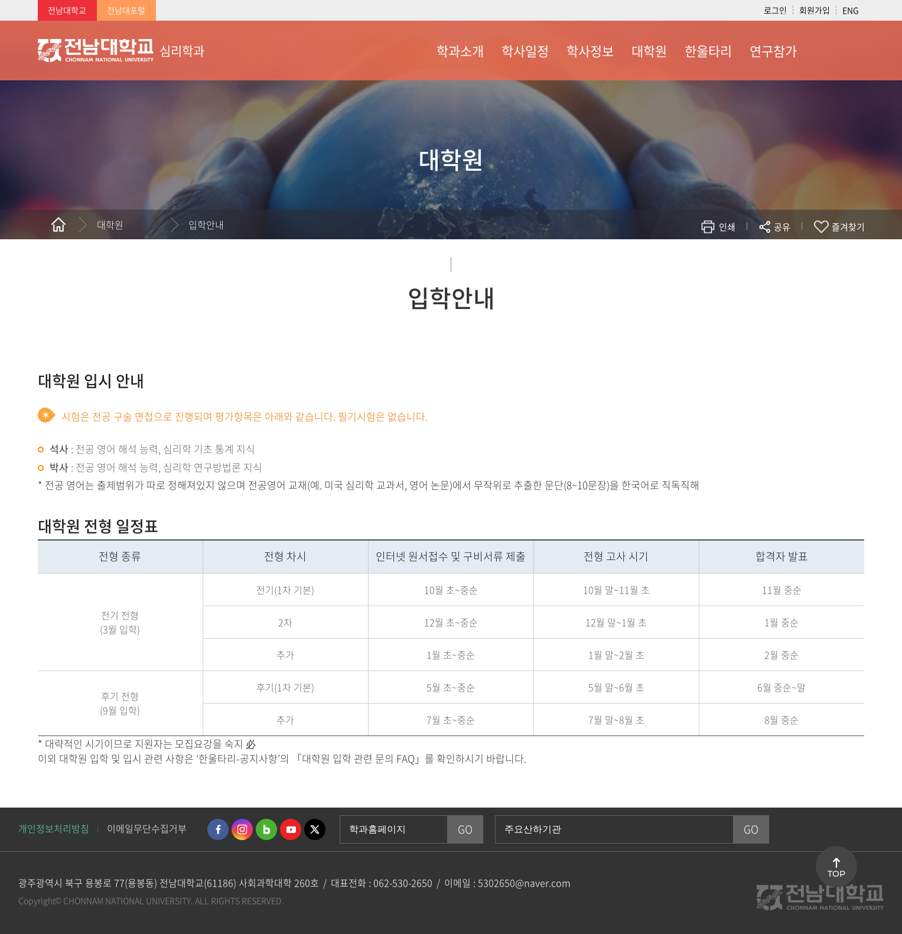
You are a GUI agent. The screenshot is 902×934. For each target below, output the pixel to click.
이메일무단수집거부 (147, 828)
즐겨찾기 (848, 226)
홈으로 (58, 224)
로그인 (775, 10)
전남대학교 (67, 10)
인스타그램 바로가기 (242, 829)
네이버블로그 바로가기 (266, 829)
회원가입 (814, 10)
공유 (782, 226)
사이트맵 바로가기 (835, 50)
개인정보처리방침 (53, 828)
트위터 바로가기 (314, 829)
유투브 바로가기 (290, 829)
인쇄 (727, 226)
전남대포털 (126, 10)
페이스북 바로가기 (218, 829)
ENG (850, 10)
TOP (836, 873)
